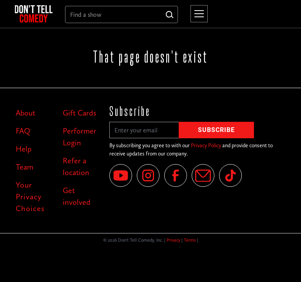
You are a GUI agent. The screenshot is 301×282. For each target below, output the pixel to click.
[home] (34, 14)
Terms (190, 240)
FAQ (23, 131)
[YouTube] (120, 175)
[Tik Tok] (230, 175)
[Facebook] (175, 175)
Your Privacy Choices (30, 196)
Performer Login (79, 136)
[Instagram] (148, 175)
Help (23, 149)
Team (24, 167)
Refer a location (76, 166)
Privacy (173, 240)
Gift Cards (79, 113)
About (25, 113)
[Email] (203, 175)
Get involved (77, 196)
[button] (197, 13)
